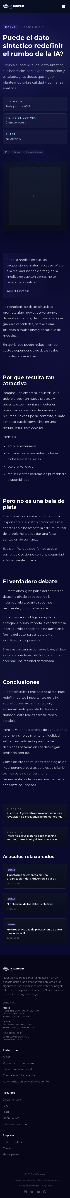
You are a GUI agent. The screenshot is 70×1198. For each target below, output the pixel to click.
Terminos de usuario (48, 1180)
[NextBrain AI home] (13, 6)
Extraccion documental (17, 1069)
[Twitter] (32, 1192)
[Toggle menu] (63, 6)
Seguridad (47, 1185)
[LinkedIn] (25, 1192)
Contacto (9, 1148)
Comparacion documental (19, 1075)
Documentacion (13, 1099)
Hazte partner (11, 1154)
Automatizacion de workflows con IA (26, 1081)
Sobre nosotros (12, 1142)
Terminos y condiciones (23, 1180)
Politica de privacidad (28, 1185)
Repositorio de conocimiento (21, 1063)
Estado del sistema (15, 1124)
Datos (10, 26)
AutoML (8, 1057)
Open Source (11, 1118)
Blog (6, 1112)
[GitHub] (45, 1192)
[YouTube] (38, 1192)
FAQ (5, 1105)
